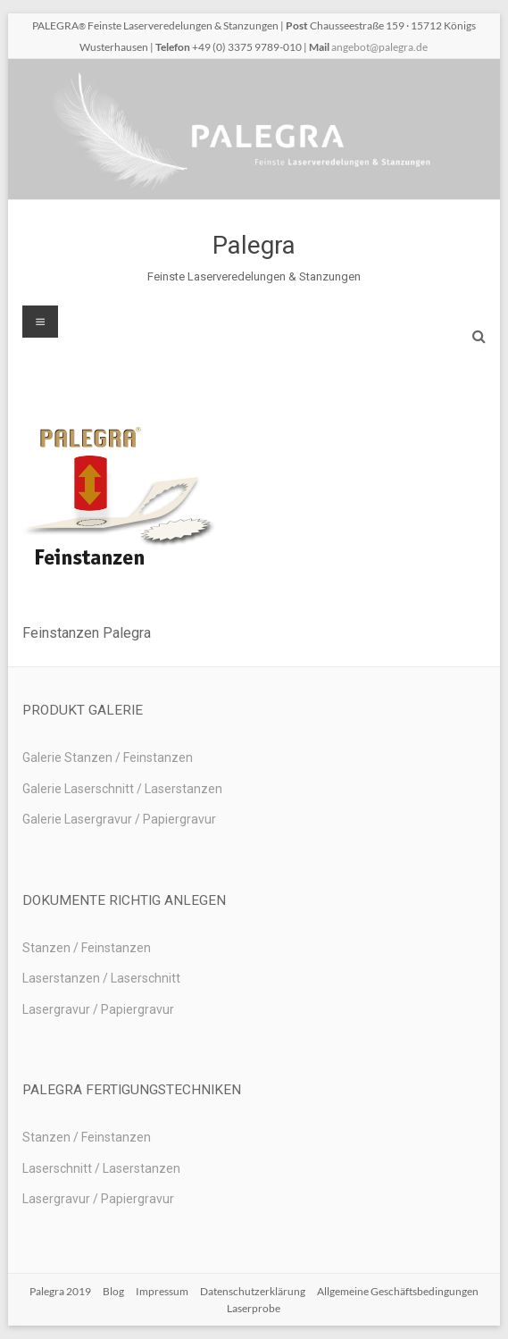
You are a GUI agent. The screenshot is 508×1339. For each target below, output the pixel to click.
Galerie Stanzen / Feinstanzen (107, 757)
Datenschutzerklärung (252, 1291)
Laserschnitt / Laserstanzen (101, 1168)
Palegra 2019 (60, 1291)
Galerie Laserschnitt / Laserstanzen (122, 789)
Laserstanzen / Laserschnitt (101, 978)
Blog (113, 1291)
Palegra (254, 245)
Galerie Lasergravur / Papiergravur (119, 819)
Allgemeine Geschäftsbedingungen (398, 1291)
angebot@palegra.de (379, 47)
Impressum (162, 1291)
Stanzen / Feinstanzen (86, 948)
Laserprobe (253, 1308)
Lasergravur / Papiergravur (98, 1009)
